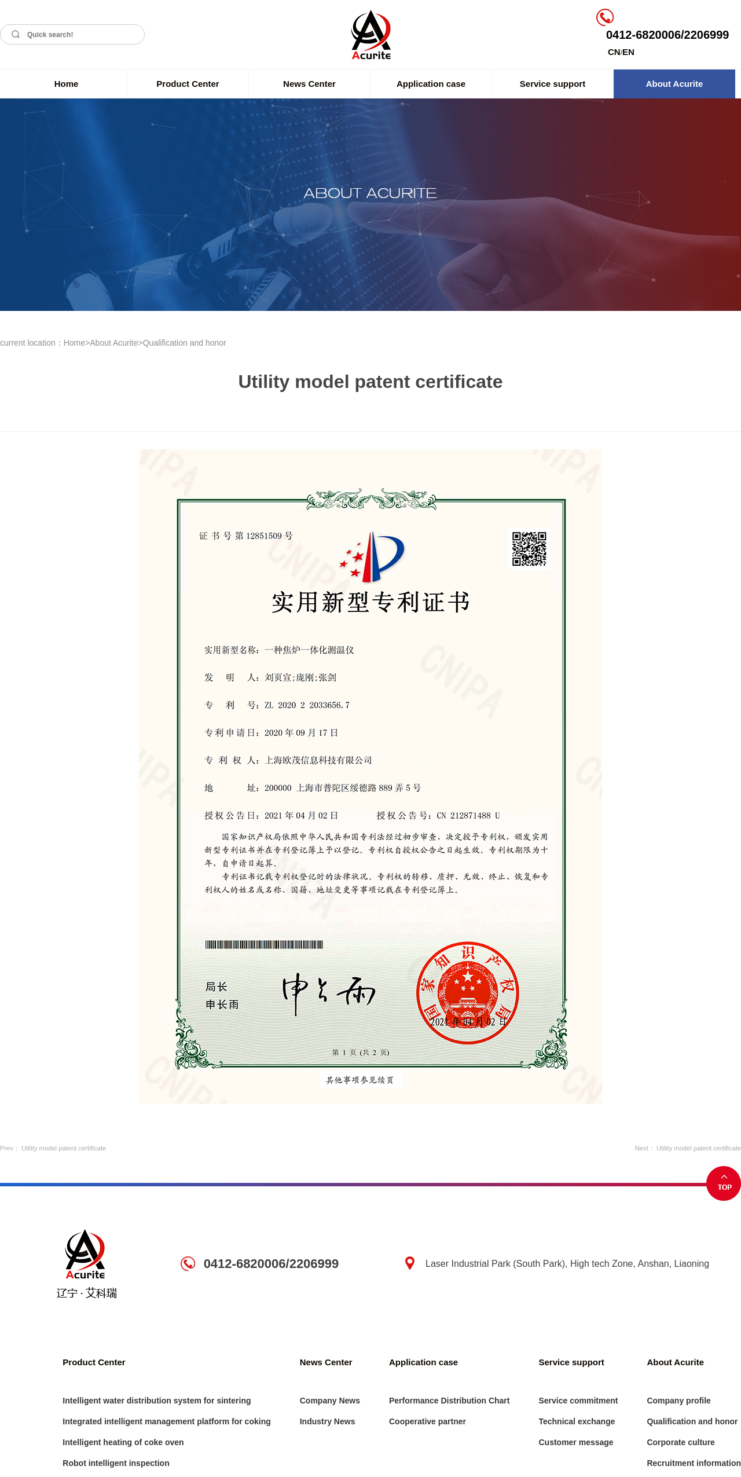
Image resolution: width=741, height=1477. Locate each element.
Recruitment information (694, 1463)
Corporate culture (680, 1442)
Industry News (327, 1421)
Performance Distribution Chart (449, 1400)
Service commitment (578, 1400)
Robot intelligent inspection (116, 1463)
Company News (330, 1400)
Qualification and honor (184, 342)
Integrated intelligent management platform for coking (166, 1421)
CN (614, 52)
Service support (552, 84)
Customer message (575, 1442)
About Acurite (674, 84)
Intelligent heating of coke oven (123, 1442)
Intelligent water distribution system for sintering (157, 1400)
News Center (309, 84)
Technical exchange (576, 1421)
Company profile (678, 1400)
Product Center (187, 84)
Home (66, 84)
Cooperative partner (427, 1421)
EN (628, 52)
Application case (431, 84)
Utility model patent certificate (63, 1148)
